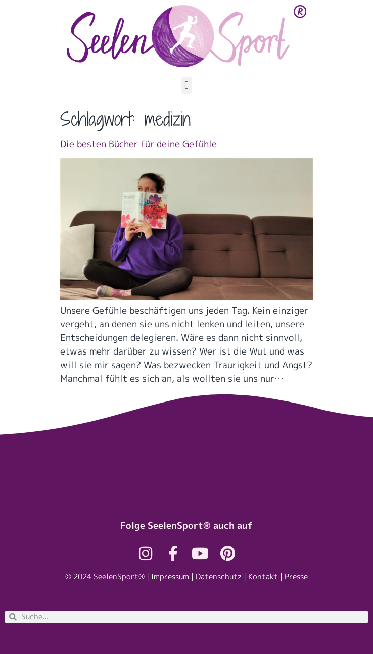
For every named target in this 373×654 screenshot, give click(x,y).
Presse (296, 576)
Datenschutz (219, 576)
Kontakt (263, 576)
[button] (186, 85)
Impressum (170, 576)
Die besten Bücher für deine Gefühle (138, 144)
